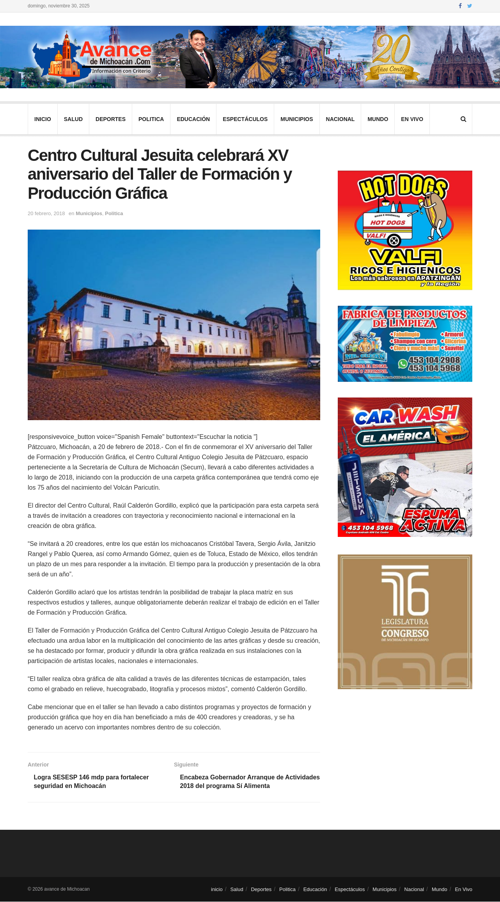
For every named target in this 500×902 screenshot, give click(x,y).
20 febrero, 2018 (46, 213)
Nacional (340, 119)
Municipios (296, 119)
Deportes (111, 119)
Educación (193, 119)
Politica (151, 119)
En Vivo (412, 119)
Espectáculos (245, 119)
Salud (73, 119)
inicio (42, 119)
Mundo (377, 119)
